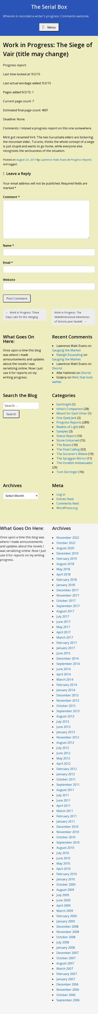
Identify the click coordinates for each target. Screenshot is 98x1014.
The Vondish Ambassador (74, 463)
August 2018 (65, 564)
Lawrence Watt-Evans (53, 159)
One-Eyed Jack (66, 418)
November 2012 (67, 737)
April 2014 (63, 674)
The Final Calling (68, 449)
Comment (11, 197)
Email (8, 263)
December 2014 (67, 658)
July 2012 (62, 748)
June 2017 (63, 622)
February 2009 (66, 916)
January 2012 (65, 774)
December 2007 (67, 953)
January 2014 (65, 690)
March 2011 (64, 811)
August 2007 (65, 963)
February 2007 (66, 974)
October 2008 (65, 937)
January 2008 (65, 947)
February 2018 (66, 580)
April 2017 (63, 632)
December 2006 (67, 984)
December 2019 (67, 553)
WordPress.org (67, 508)
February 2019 (66, 559)
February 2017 (66, 643)
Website (9, 280)
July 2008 (62, 942)
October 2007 (65, 958)
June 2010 (63, 858)
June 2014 (63, 669)
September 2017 (68, 606)
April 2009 (63, 905)
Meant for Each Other (71, 413)
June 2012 (63, 753)
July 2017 (62, 616)
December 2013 (67, 695)
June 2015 (63, 653)
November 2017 (67, 595)
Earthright (63, 404)
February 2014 (66, 685)
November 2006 (67, 990)
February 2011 (66, 816)
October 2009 (65, 884)
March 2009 (64, 911)
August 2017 (65, 611)
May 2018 (63, 569)
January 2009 (65, 921)
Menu (49, 27)
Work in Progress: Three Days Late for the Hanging (22, 315)
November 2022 (67, 538)
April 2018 (63, 574)
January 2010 (65, 879)
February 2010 (66, 874)
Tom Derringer (67, 472)
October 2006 (65, 995)
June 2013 (63, 727)
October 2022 (65, 543)
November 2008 (67, 932)
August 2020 (65, 548)
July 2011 (62, 795)
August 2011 (65, 790)
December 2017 (67, 590)
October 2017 (65, 601)
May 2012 (63, 758)
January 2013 (65, 732)
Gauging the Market (66, 350)
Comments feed (67, 503)
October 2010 (65, 837)
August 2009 (65, 890)
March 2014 (64, 679)
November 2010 (67, 832)
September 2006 (68, 1000)
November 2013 (67, 700)
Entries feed (64, 499)
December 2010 (67, 827)
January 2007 (65, 979)
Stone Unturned (67, 440)
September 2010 (68, 842)
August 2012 (65, 743)
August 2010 (65, 848)
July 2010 (62, 853)
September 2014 (68, 664)
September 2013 (68, 711)
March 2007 (64, 969)
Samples (62, 431)
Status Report (66, 436)
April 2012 (63, 764)
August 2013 (65, 716)
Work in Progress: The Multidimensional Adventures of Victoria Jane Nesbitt (72, 317)
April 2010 (63, 869)
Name (8, 245)
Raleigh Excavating (69, 355)
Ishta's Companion (69, 409)
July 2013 (62, 721)
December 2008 (67, 926)
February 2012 (66, 769)
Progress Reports (81, 159)
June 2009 (63, 900)
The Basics (64, 445)
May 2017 (63, 627)
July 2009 (62, 895)
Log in (60, 494)
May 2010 (63, 863)
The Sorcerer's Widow (71, 454)
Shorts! (57, 368)
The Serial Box (49, 6)
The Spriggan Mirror (71, 458)
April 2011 (63, 806)
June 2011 (63, 800)
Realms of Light (67, 427)
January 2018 (65, 585)
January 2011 (65, 821)
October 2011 (65, 779)
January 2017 (65, 648)
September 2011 (68, 785)
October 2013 (65, 706)
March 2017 (64, 637)
